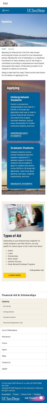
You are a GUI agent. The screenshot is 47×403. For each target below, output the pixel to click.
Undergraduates (8, 312)
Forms (4, 343)
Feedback (37, 394)
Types (4, 350)
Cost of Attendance (9, 330)
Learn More (15, 275)
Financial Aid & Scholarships (19, 295)
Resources (6, 337)
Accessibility (6, 394)
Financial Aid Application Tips (13, 323)
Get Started (7, 306)
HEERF (4, 369)
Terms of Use (26, 394)
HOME (4, 49)
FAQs (4, 356)
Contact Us (6, 362)
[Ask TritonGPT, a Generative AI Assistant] (34, 398)
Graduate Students (21, 184)
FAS (5, 3)
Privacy (16, 394)
